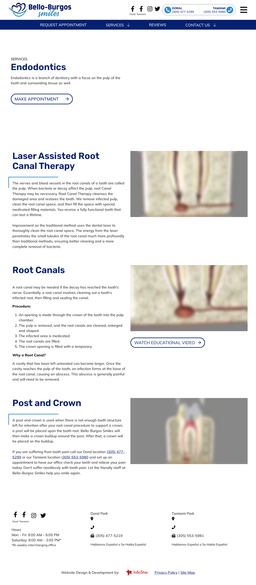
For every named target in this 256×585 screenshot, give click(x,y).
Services (118, 25)
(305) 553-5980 (74, 457)
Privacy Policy (166, 572)
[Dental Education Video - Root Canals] (167, 343)
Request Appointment (63, 24)
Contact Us (200, 25)
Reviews (157, 24)
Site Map (187, 572)
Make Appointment (37, 99)
